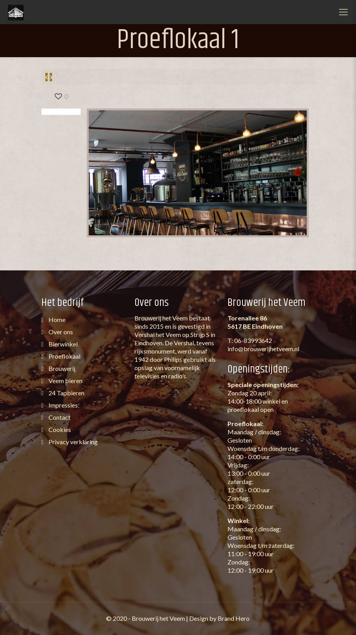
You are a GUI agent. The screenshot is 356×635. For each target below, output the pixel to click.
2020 (120, 618)
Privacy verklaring (72, 441)
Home (56, 319)
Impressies (62, 405)
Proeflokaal (63, 356)
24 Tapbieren (65, 393)
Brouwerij (61, 368)
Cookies (59, 429)
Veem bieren (64, 380)
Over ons (60, 331)
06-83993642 (253, 340)
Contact (59, 417)
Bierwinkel (62, 344)
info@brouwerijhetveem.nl (263, 348)
